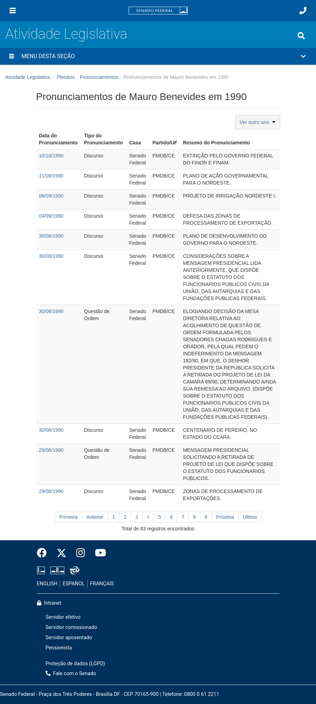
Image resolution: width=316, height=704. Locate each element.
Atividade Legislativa (66, 34)
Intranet (49, 603)
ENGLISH (47, 584)
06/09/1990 (51, 196)
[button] (158, 56)
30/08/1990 (51, 236)
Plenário (66, 77)
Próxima (225, 517)
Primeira (68, 517)
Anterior (94, 517)
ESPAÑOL (74, 584)
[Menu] (13, 10)
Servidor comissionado (71, 627)
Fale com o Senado (71, 674)
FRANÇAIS (102, 584)
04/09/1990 (51, 216)
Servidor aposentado (69, 638)
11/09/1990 (51, 176)
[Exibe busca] (301, 35)
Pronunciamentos (99, 77)
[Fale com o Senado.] (303, 10)
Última (250, 517)
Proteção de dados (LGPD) (75, 664)
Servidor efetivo (63, 617)
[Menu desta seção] (12, 56)
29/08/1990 (51, 450)
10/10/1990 (51, 155)
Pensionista (59, 648)
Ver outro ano (258, 122)
